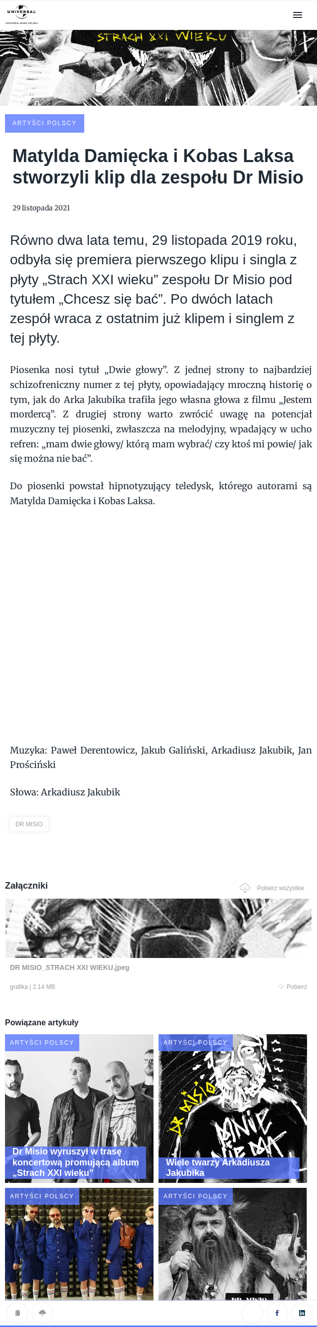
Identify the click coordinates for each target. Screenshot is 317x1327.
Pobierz (81, 913)
